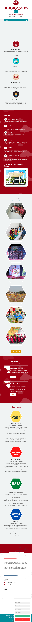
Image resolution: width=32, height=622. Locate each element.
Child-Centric (16, 66)
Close (22, 619)
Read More (13, 377)
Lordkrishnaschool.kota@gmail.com (16, 14)
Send (22, 616)
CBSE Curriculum (12, 147)
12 (9, 369)
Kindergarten (11, 140)
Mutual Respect (16, 82)
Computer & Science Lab (14, 155)
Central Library (12, 132)
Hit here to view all (16, 351)
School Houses (16, 407)
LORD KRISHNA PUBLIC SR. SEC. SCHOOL (16, 8)
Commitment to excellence (16, 100)
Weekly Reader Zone (16, 384)
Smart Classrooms (12, 125)
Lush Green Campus (13, 119)
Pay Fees (16, 11)
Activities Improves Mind (17, 368)
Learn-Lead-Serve (16, 49)
